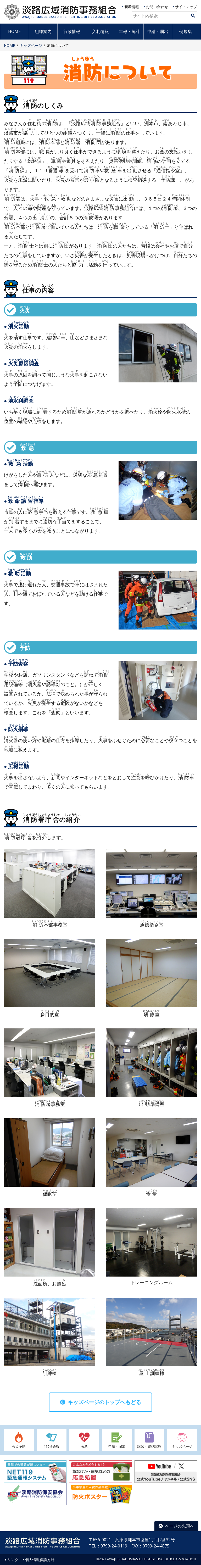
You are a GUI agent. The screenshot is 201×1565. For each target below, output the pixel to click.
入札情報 (100, 31)
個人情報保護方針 (39, 1559)
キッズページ (31, 45)
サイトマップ (186, 6)
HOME (14, 31)
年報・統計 (129, 31)
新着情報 (131, 6)
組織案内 (43, 31)
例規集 (185, 31)
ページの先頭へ (176, 1526)
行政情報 (71, 31)
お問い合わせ (157, 6)
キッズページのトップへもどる (100, 1402)
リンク (12, 1559)
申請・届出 (157, 31)
